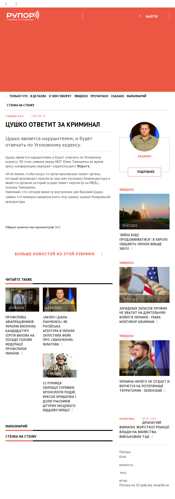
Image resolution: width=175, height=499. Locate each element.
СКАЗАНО (117, 96)
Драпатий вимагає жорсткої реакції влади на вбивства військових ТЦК (144, 429)
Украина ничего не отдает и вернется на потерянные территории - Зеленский (143, 385)
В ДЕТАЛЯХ (38, 96)
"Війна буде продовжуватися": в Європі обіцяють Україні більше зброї (143, 242)
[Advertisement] (87, 55)
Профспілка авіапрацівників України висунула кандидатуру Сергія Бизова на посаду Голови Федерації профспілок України (21, 335)
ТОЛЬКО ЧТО (18, 96)
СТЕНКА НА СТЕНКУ (20, 105)
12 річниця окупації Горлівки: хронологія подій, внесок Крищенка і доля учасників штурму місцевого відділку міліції (59, 398)
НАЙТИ (152, 16)
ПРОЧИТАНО (99, 96)
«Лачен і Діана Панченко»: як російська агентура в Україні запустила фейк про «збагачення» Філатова (59, 330)
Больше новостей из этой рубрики (59, 253)
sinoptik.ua (161, 485)
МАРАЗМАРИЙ (136, 96)
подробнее (145, 172)
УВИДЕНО (81, 96)
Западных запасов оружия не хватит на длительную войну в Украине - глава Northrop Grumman (143, 314)
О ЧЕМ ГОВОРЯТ (60, 96)
